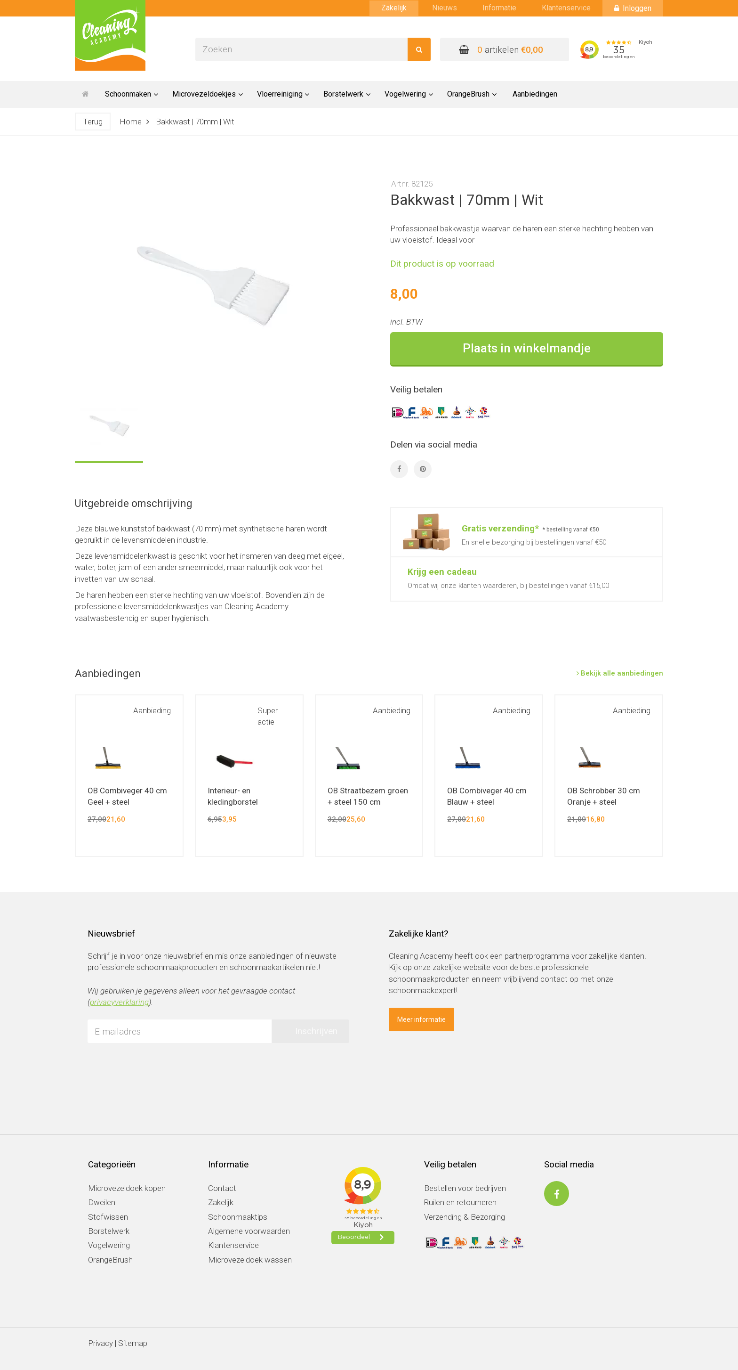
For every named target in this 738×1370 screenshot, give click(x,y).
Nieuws (444, 7)
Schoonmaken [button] (131, 94)
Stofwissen (108, 1217)
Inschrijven (316, 1031)
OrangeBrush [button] (472, 94)
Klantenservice (566, 7)
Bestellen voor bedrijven (465, 1188)
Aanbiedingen (535, 94)
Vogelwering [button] (409, 94)
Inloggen (632, 8)
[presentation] (159, 1068)
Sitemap (132, 1343)
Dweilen (101, 1202)
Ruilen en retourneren (460, 1202)
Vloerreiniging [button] (283, 94)
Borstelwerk (108, 1231)
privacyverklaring (119, 1002)
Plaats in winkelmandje (527, 348)
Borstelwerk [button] (346, 94)
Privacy (100, 1343)
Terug (93, 121)
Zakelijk (394, 7)
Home (131, 121)
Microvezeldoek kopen (127, 1188)
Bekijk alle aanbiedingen (620, 673)
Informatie (499, 7)
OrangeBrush (110, 1259)
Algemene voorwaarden (249, 1231)
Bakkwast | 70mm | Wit (195, 121)
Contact (222, 1188)
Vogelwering (109, 1245)
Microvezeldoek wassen (250, 1259)
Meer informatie (421, 1019)
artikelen (501, 49)
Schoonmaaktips (237, 1217)
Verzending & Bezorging (464, 1217)
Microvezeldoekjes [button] (207, 94)
